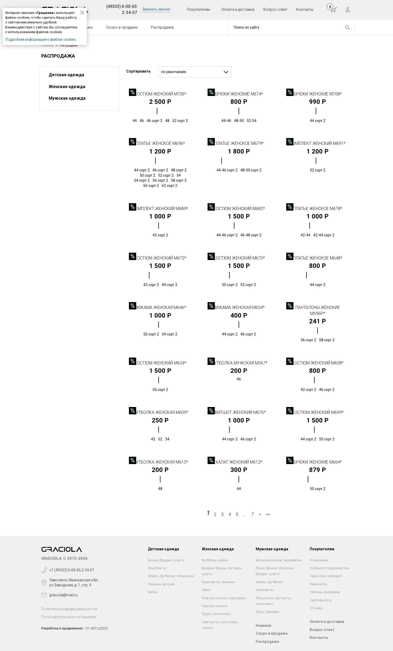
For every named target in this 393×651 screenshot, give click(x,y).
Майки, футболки (269, 582)
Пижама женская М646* (160, 307)
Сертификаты (321, 600)
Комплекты (157, 568)
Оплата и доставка (237, 9)
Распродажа (162, 27)
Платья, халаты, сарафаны (224, 598)
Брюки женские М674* (239, 93)
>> (268, 514)
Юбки (206, 590)
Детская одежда (66, 74)
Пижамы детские (161, 584)
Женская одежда (67, 86)
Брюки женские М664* (318, 462)
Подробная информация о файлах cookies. (41, 39)
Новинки (263, 625)
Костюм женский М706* (160, 93)
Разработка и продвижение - (62, 628)
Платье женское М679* (239, 143)
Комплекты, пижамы (218, 582)
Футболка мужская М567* (238, 362)
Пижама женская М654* (239, 307)
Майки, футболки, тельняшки (171, 576)
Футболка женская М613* (160, 462)
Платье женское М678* (317, 208)
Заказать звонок (156, 9)
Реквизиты (318, 584)
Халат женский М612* (238, 462)
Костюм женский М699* (318, 412)
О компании (319, 560)
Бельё (152, 592)
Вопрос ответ (275, 9)
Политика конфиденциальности (69, 609)
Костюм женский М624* (160, 362)
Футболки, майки (215, 560)
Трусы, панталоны (216, 614)
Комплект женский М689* (160, 208)
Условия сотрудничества (329, 568)
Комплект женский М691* (317, 143)
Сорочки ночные (214, 606)
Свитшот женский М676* (239, 412)
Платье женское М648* (317, 258)
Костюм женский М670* (239, 258)
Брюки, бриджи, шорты (166, 560)
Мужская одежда (67, 98)
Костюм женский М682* (239, 208)
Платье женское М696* (160, 143)
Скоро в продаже (122, 27)
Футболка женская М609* (160, 412)
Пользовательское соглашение (68, 617)
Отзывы (316, 608)
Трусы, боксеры (268, 612)
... (244, 514)
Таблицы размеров (325, 592)
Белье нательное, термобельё (278, 560)
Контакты (304, 9)
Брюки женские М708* (318, 93)
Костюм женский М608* (318, 362)
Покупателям (198, 9)
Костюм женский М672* (160, 258)
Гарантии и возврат (326, 576)
